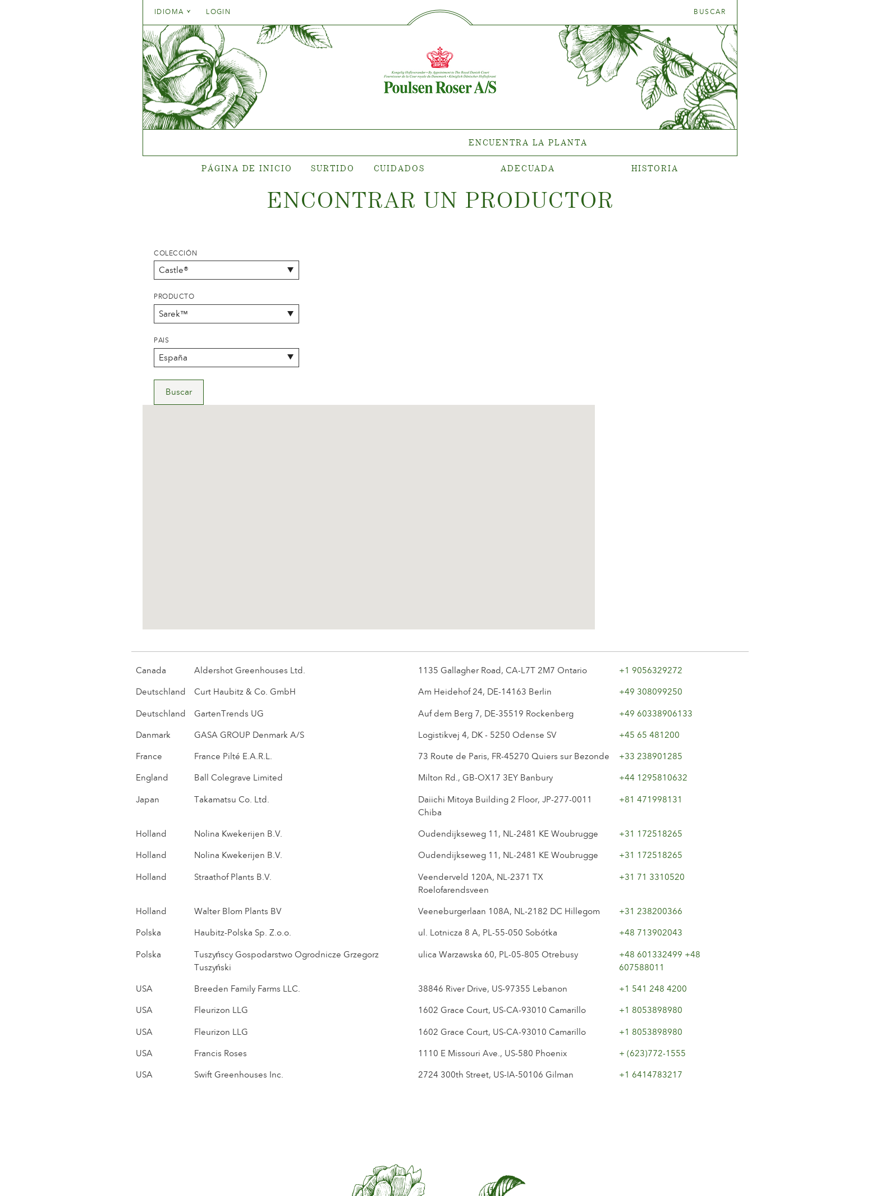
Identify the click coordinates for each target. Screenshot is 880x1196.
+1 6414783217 (650, 918)
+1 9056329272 (650, 514)
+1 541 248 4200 (653, 832)
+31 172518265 (650, 677)
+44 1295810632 (653, 622)
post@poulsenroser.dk (568, 1170)
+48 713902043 (650, 777)
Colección (175, 253)
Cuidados (399, 168)
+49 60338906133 (656, 557)
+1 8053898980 (650, 854)
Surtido (332, 168)
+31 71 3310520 (652, 720)
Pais (161, 340)
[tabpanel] (440, 143)
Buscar (710, 12)
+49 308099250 (650, 536)
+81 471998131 (650, 643)
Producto (174, 296)
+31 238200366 (650, 755)
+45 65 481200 (649, 578)
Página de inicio (246, 168)
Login (218, 12)
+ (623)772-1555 (652, 897)
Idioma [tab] (172, 12)
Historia (655, 168)
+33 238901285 (650, 600)
